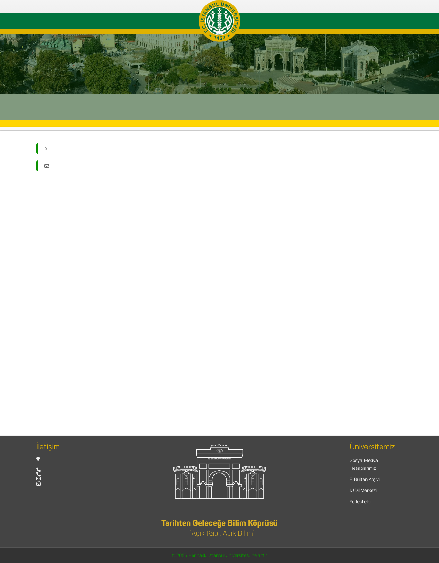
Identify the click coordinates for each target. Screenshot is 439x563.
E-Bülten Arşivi (365, 479)
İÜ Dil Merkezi (363, 490)
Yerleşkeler (361, 501)
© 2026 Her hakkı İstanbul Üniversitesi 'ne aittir (219, 555)
